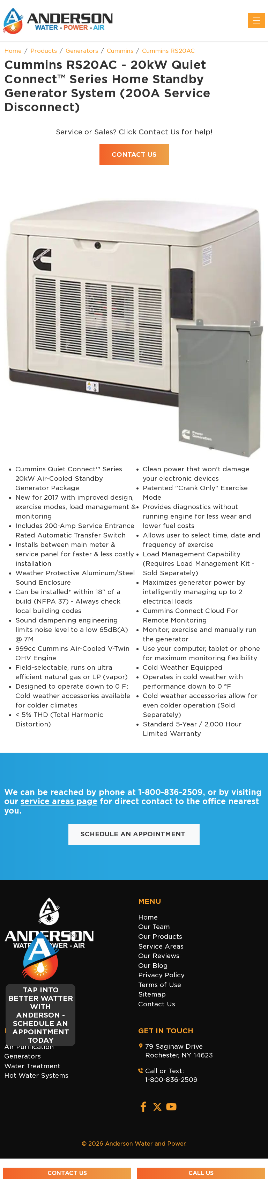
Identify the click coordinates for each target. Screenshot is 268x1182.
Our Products (160, 936)
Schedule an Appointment (134, 834)
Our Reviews (158, 955)
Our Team (154, 926)
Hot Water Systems (36, 1075)
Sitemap (152, 994)
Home (148, 917)
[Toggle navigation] (256, 20)
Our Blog (153, 965)
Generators (22, 1056)
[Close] (72, 935)
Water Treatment (32, 1066)
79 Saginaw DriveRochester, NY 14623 (179, 1051)
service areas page (59, 801)
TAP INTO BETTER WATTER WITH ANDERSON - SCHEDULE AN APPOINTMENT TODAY (40, 1015)
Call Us (201, 1173)
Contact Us (156, 1004)
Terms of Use (159, 984)
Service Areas (161, 946)
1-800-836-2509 (170, 792)
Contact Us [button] (134, 154)
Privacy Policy (161, 975)
